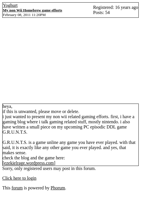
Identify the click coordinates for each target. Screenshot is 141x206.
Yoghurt (10, 5)
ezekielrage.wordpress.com (29, 163)
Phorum (58, 187)
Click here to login (19, 178)
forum (17, 187)
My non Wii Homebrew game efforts (32, 10)
